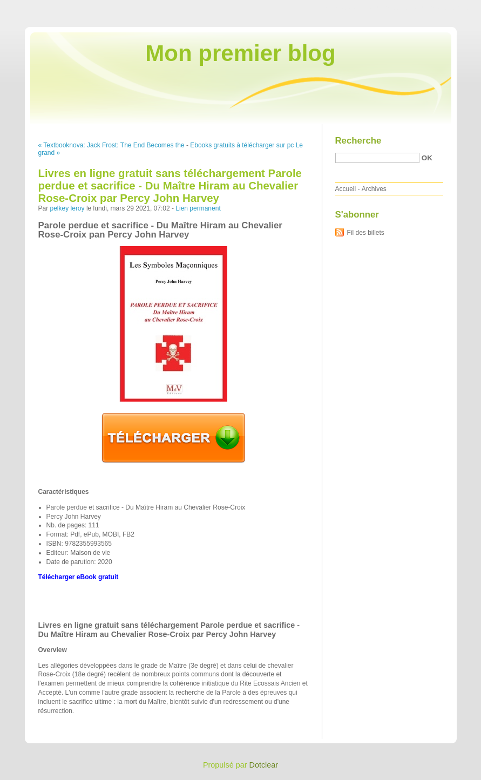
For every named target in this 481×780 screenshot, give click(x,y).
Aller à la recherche (449, 7)
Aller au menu (396, 7)
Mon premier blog (240, 53)
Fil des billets (365, 232)
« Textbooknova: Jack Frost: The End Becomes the (111, 145)
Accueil (345, 189)
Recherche (358, 140)
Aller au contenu (348, 7)
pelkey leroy (67, 208)
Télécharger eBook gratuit (78, 577)
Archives (374, 189)
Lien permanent (197, 208)
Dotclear (264, 765)
